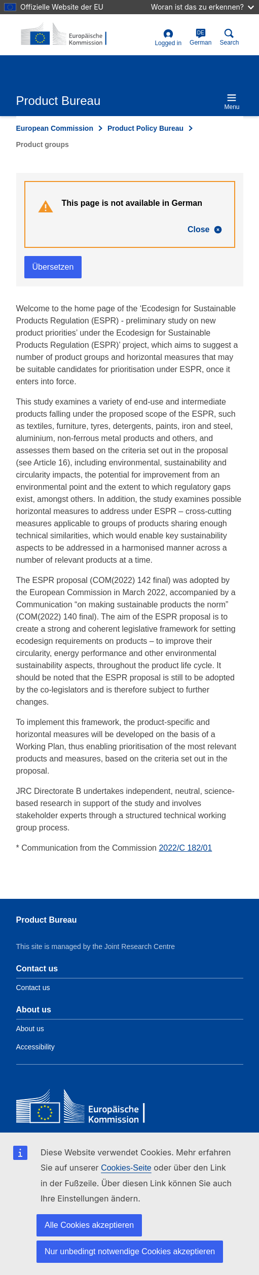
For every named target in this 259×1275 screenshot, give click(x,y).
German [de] (200, 37)
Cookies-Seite (126, 1167)
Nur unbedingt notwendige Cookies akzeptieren (130, 1251)
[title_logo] (65, 34)
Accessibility (35, 1047)
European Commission (54, 128)
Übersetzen (53, 267)
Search (229, 37)
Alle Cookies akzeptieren (89, 1225)
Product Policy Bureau (145, 128)
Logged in (168, 38)
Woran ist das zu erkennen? (202, 7)
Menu (231, 102)
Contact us (33, 987)
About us (30, 1029)
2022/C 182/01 (185, 848)
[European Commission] (89, 1108)
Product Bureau (46, 920)
